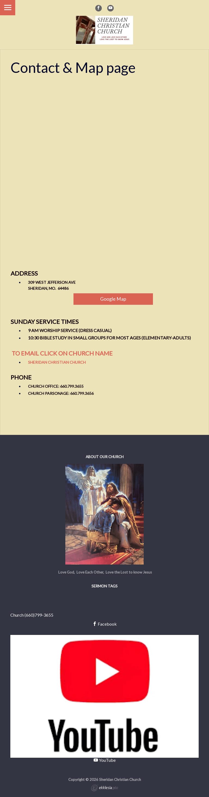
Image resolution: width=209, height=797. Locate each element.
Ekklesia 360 (104, 788)
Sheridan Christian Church (57, 362)
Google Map (113, 299)
